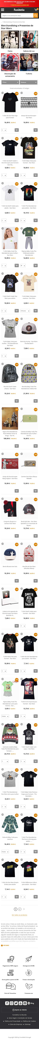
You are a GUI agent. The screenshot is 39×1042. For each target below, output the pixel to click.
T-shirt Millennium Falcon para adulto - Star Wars (29, 883)
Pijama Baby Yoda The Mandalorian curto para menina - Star (10, 704)
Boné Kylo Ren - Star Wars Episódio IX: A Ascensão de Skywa (29, 523)
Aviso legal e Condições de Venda (20, 1018)
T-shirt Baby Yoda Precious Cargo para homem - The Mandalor (29, 794)
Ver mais (6, 945)
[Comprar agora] (17, 130)
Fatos (10, 51)
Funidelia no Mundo (19, 1015)
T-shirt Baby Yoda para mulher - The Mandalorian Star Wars (10, 343)
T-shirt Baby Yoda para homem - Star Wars (29, 162)
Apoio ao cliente (19, 1010)
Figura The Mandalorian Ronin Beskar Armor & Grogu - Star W (10, 433)
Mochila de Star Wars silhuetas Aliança (28, 567)
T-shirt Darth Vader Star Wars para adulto (10, 297)
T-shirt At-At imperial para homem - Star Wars (29, 703)
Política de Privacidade (12, 1021)
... (1, 22)
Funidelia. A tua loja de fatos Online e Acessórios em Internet (19, 10)
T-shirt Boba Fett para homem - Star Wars (10, 658)
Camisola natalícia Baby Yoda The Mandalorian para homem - (10, 749)
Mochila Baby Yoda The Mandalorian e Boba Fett (29, 388)
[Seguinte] (24, 909)
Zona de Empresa (16, 1024)
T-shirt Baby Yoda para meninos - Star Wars (29, 297)
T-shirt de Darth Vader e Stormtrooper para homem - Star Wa (10, 163)
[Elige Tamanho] (4, 130)
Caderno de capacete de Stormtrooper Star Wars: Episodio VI (10, 613)
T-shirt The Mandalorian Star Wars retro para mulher (10, 793)
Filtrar (4, 82)
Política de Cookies (29, 1021)
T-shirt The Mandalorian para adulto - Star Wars (29, 207)
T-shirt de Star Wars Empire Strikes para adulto (10, 883)
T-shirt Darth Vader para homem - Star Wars (29, 612)
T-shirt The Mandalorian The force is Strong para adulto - (29, 839)
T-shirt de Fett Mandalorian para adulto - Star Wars (29, 658)
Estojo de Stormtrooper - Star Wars (29, 117)
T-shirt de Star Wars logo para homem (10, 117)
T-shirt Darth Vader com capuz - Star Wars (29, 748)
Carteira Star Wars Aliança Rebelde (29, 477)
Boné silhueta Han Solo (10, 566)
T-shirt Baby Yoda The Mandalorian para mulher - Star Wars (10, 253)
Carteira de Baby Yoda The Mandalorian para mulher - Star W (29, 433)
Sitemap (27, 1024)
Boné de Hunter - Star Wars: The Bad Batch (29, 342)
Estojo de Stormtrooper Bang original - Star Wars (9, 477)
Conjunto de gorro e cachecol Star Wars (10, 522)
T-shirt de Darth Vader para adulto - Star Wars (10, 207)
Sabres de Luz (29, 51)
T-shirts (29, 74)
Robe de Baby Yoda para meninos (10, 838)
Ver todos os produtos (19, 915)
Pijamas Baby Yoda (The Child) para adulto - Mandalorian (29, 253)
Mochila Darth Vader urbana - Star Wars (10, 388)
